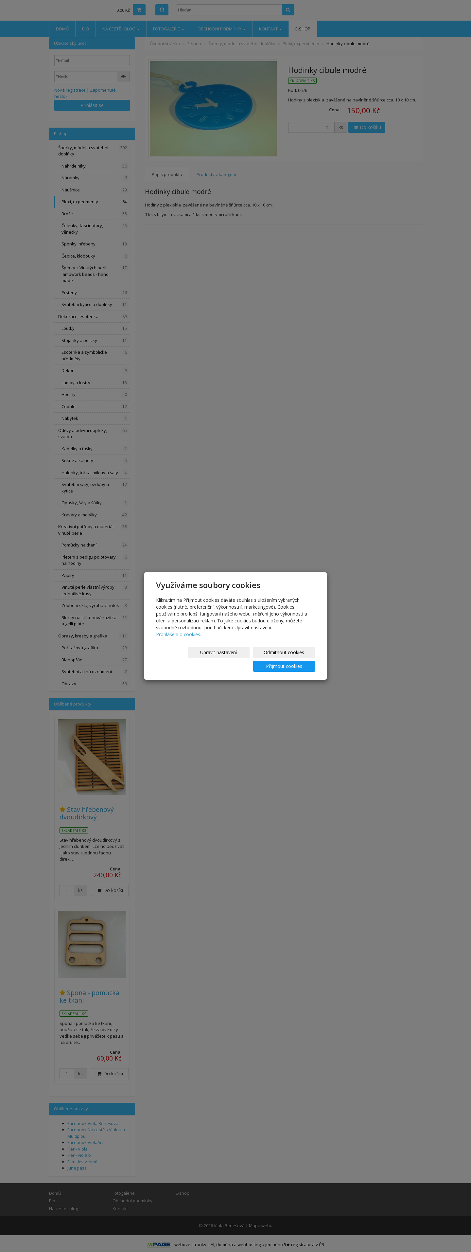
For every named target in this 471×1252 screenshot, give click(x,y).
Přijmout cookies (290, 659)
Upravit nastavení (183, 659)
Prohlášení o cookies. (178, 641)
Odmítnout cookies (236, 659)
